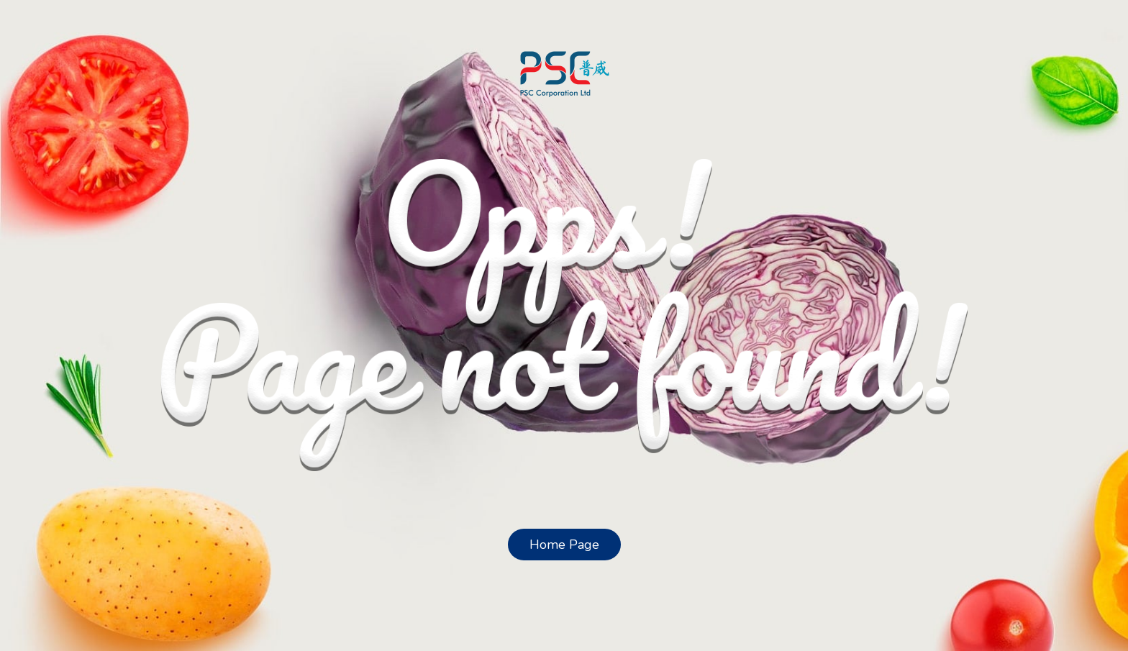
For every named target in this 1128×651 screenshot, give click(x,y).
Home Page (564, 544)
